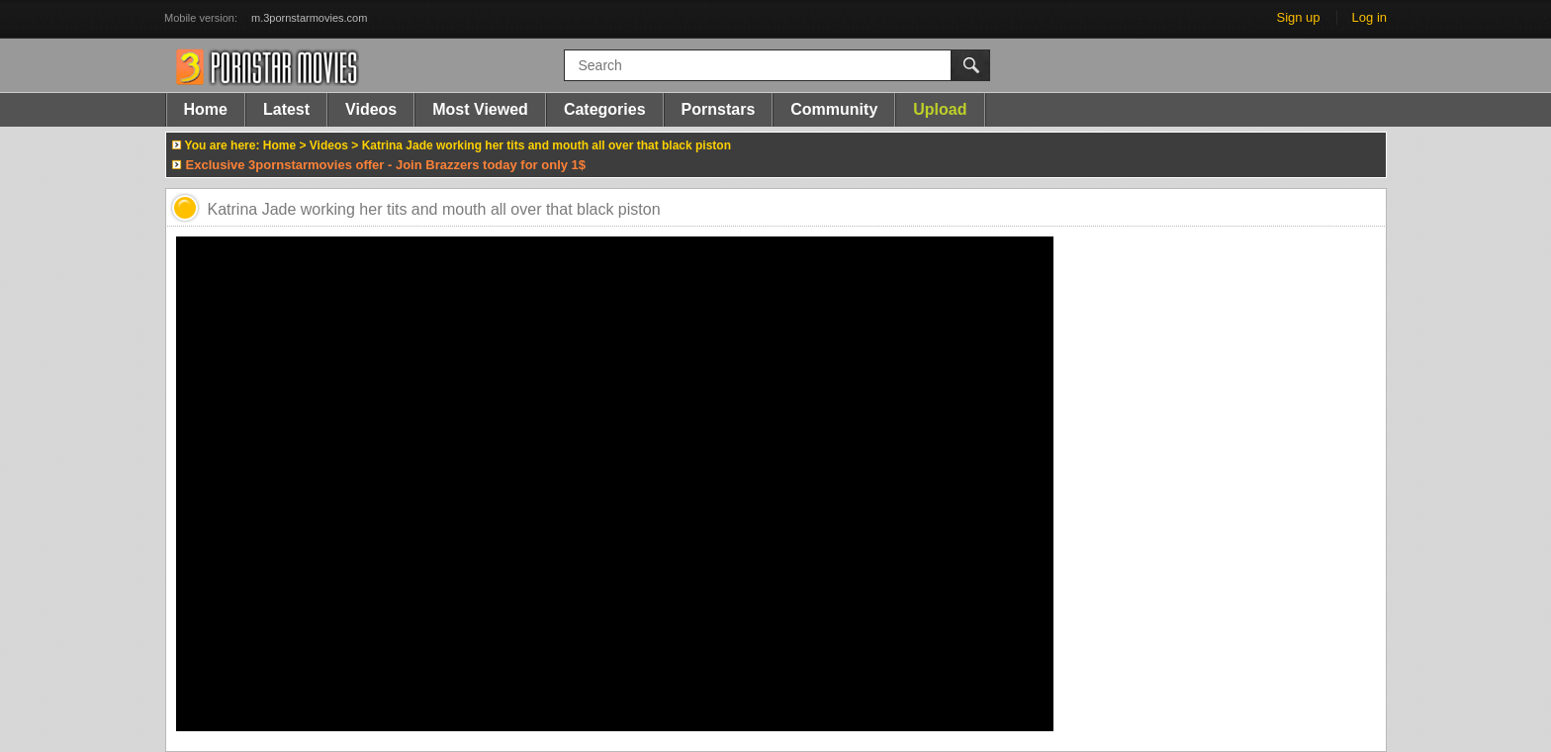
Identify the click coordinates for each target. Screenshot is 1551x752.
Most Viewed (480, 109)
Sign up (1298, 17)
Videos (371, 109)
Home (206, 109)
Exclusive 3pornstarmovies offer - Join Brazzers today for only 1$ (386, 164)
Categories (605, 109)
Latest (286, 109)
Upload (939, 109)
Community (833, 109)
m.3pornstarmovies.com (309, 18)
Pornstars (719, 109)
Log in (1369, 17)
